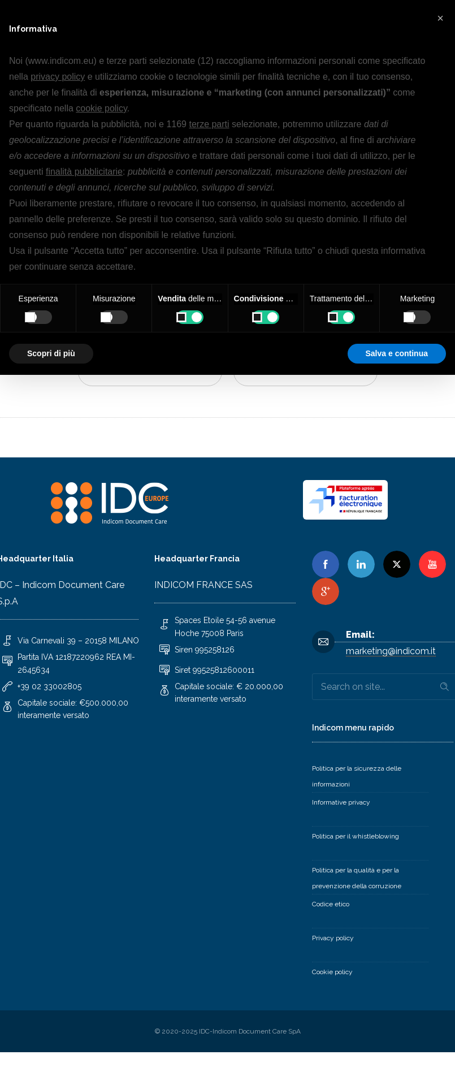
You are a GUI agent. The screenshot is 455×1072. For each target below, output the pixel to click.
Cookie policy (332, 972)
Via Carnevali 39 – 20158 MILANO (78, 640)
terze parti (209, 124)
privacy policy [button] (58, 76)
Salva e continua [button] (397, 353)
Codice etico (330, 904)
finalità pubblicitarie (84, 171)
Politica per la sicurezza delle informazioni (356, 776)
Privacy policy (333, 938)
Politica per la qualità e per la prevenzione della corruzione (356, 878)
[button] (440, 18)
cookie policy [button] (101, 108)
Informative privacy (341, 802)
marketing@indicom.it (391, 651)
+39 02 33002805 (49, 686)
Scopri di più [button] (51, 353)
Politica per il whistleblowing (355, 836)
